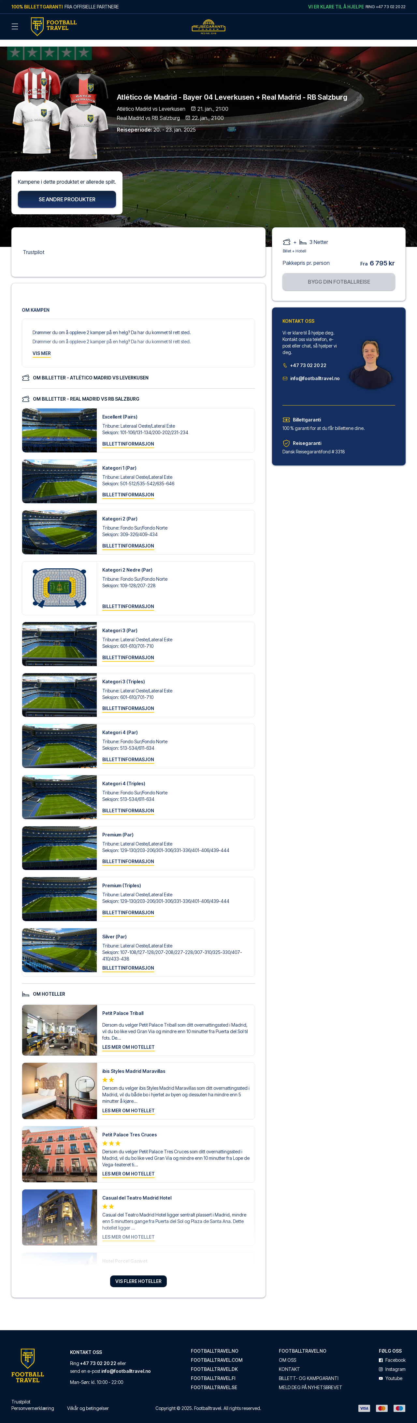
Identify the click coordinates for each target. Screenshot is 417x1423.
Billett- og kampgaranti (308, 1370)
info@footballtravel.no (311, 370)
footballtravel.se (214, 1380)
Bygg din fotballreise (339, 274)
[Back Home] (54, 26)
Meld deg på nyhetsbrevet (310, 1380)
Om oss (287, 1352)
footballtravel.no (214, 1343)
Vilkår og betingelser (88, 1400)
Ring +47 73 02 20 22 (386, 6)
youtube (390, 1370)
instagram (392, 1361)
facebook (392, 1352)
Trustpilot (33, 244)
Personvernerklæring (32, 1400)
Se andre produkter (67, 191)
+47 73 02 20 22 (304, 357)
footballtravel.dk (214, 1361)
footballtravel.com (216, 1352)
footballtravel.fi (213, 1370)
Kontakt (289, 1361)
